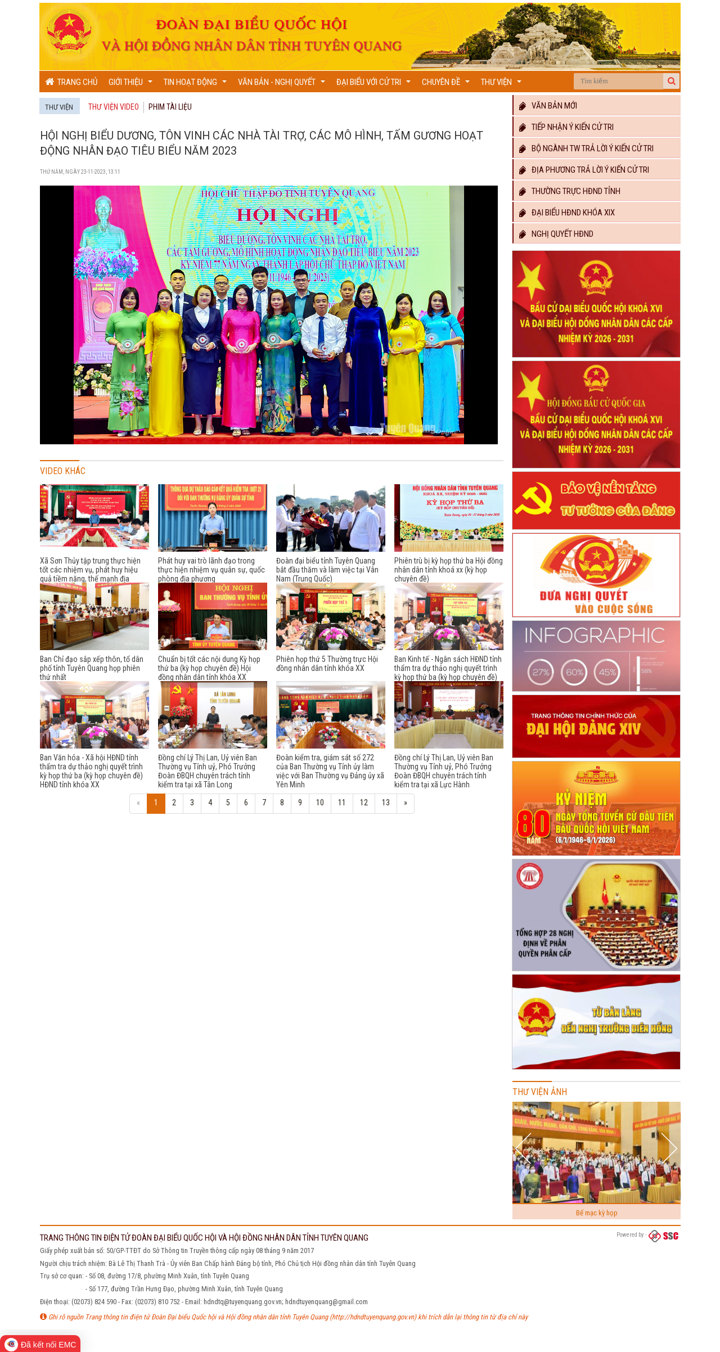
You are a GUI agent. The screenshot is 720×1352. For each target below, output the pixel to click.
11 (342, 802)
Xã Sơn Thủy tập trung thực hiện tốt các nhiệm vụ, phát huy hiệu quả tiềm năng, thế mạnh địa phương (90, 574)
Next (669, 1148)
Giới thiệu (132, 84)
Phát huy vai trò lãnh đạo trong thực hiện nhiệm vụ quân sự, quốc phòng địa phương (211, 569)
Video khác (63, 471)
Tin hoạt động (197, 84)
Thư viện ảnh (539, 1092)
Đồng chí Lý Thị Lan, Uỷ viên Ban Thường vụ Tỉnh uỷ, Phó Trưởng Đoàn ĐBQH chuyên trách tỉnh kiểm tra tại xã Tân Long (207, 771)
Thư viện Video (113, 106)
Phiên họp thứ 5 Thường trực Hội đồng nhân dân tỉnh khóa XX (327, 664)
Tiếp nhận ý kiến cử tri (566, 127)
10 (320, 802)
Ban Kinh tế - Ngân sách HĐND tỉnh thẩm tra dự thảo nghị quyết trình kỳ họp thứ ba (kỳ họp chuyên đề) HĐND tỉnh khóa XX (448, 673)
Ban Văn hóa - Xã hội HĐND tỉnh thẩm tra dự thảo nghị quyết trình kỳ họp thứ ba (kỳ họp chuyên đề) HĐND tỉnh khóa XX (91, 771)
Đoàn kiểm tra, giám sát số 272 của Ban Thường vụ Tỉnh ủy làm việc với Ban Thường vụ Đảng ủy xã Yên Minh (330, 771)
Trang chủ (71, 81)
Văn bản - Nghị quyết (283, 84)
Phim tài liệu (170, 106)
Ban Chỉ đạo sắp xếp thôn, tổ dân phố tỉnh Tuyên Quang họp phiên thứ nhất (91, 668)
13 (386, 802)
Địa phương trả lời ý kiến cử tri (584, 170)
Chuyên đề (447, 84)
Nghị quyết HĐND (556, 234)
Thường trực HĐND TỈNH (570, 191)
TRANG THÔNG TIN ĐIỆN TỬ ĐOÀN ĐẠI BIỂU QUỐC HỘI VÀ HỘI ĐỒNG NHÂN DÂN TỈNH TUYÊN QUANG (204, 1238)
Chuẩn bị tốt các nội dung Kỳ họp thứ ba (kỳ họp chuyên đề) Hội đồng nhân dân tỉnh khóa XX (209, 668)
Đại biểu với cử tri (374, 84)
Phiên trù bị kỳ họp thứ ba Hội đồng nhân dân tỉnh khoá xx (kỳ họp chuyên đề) (448, 569)
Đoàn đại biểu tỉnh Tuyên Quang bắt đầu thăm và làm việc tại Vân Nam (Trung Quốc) (327, 569)
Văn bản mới (548, 106)
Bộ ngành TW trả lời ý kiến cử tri (586, 148)
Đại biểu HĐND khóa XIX (567, 213)
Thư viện (502, 84)
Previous (524, 1148)
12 (364, 802)
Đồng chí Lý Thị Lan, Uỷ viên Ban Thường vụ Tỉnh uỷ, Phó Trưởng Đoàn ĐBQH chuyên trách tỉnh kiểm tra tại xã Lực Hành (443, 771)
